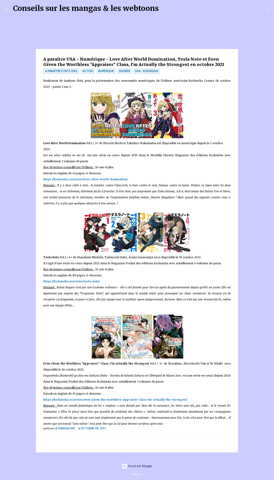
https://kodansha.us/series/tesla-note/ (71, 281)
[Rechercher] (165, 8)
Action (87, 70)
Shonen (124, 70)
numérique (106, 70)
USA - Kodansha (146, 70)
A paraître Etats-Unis (61, 70)
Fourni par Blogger (137, 466)
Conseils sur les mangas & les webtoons (86, 8)
